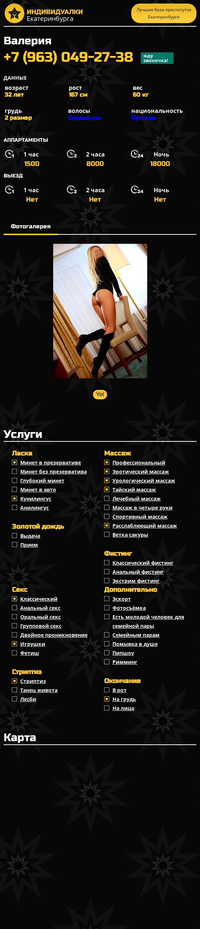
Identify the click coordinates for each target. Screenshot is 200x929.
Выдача (30, 535)
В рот (119, 690)
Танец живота (39, 690)
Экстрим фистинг (135, 580)
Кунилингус (35, 498)
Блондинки (84, 117)
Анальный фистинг (138, 571)
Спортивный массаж (139, 516)
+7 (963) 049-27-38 (89, 58)
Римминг (124, 662)
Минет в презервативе (50, 462)
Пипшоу (123, 653)
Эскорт (121, 598)
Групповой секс (40, 625)
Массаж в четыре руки (142, 507)
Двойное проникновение (54, 634)
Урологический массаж (143, 480)
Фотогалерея (31, 226)
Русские (143, 117)
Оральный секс (40, 616)
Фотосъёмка (129, 607)
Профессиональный (138, 462)
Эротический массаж (140, 471)
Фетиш (29, 653)
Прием (29, 544)
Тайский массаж (134, 489)
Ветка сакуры (130, 534)
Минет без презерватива (53, 471)
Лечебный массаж (136, 498)
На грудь (124, 699)
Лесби (28, 699)
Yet (100, 394)
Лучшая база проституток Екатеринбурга (164, 13)
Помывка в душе (135, 643)
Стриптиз (33, 681)
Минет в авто (38, 489)
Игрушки (32, 643)
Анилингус (34, 507)
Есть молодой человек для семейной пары (148, 621)
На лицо (123, 708)
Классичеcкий (39, 598)
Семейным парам (135, 634)
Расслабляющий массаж (144, 525)
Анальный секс (40, 607)
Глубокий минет (42, 480)
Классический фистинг (143, 562)
